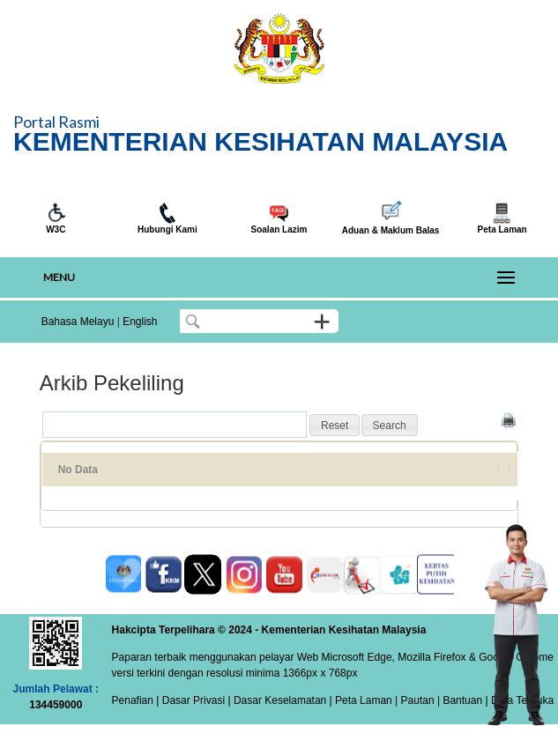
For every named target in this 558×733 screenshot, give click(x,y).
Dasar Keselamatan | (281, 700)
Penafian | (136, 700)
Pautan (418, 700)
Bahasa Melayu (78, 321)
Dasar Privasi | (194, 700)
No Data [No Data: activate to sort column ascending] (78, 469)
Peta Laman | (366, 700)
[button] (334, 425)
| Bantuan (459, 700)
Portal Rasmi (56, 121)
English (140, 321)
